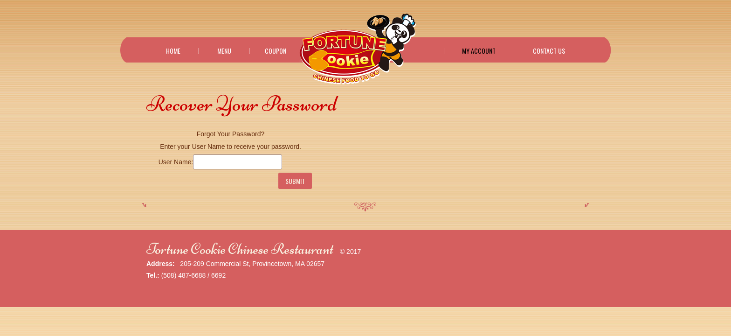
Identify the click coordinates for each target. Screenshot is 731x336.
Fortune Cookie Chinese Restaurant (239, 249)
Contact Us (549, 51)
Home (173, 51)
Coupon (275, 51)
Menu (224, 51)
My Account (479, 51)
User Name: (176, 162)
